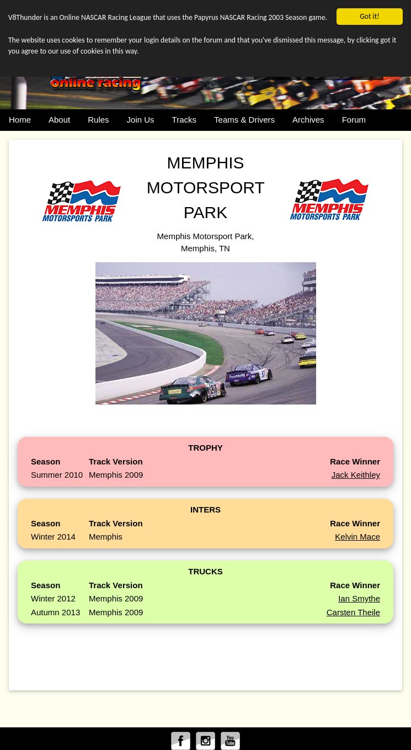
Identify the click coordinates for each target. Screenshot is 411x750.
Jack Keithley (356, 474)
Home (20, 119)
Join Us (140, 119)
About (59, 119)
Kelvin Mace (357, 536)
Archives (308, 119)
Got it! (369, 16)
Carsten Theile (353, 612)
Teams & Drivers (244, 119)
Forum (354, 119)
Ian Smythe (359, 598)
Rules (98, 119)
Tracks (184, 119)
